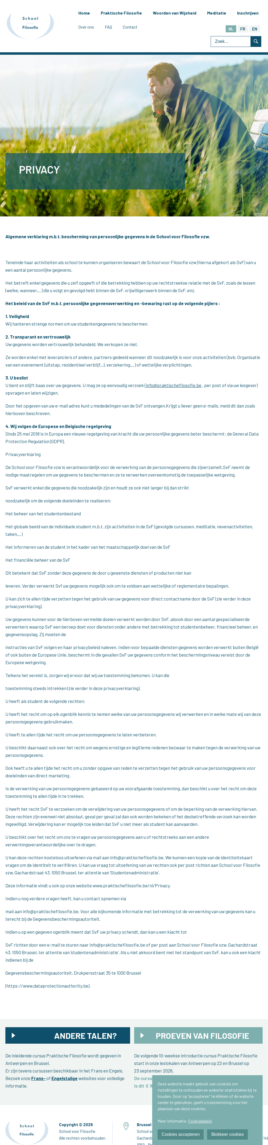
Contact (130, 26)
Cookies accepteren (181, 1134)
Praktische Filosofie (121, 12)
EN (254, 28)
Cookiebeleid (199, 1120)
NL (231, 28)
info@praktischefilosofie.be (173, 385)
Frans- (38, 1078)
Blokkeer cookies (227, 1134)
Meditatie (216, 12)
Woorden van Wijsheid (174, 12)
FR (242, 28)
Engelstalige (64, 1078)
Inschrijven (248, 12)
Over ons (86, 26)
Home (84, 12)
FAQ (108, 26)
